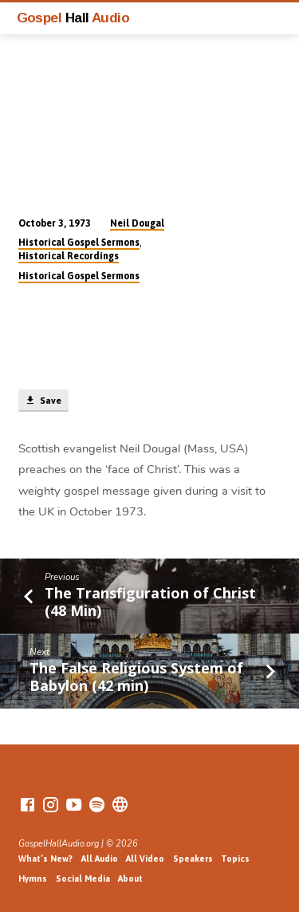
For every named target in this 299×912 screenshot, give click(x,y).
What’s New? (45, 858)
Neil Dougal (137, 223)
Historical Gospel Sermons (79, 242)
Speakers (193, 858)
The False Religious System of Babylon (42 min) (136, 676)
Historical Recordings (68, 256)
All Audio (99, 858)
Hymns (32, 878)
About (130, 878)
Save (43, 400)
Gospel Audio (73, 18)
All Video (145, 858)
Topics (235, 858)
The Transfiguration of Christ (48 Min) (150, 601)
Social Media (83, 878)
